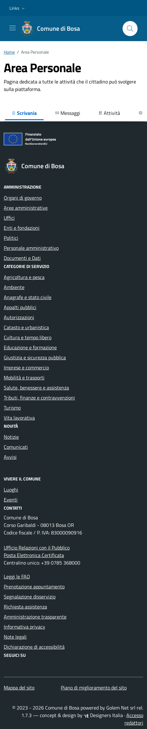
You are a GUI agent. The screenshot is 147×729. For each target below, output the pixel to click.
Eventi (11, 499)
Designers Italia (103, 715)
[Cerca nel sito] (130, 28)
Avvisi (10, 457)
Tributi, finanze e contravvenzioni (39, 397)
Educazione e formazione (30, 347)
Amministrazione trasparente (35, 616)
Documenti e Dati (22, 258)
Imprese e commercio (26, 367)
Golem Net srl (120, 707)
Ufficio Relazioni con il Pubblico (37, 547)
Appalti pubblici (20, 307)
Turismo (12, 407)
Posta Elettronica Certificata (34, 555)
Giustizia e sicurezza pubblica (35, 357)
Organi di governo (23, 197)
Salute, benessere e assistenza (36, 387)
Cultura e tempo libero (27, 337)
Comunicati (16, 447)
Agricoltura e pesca (24, 277)
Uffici (9, 218)
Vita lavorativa (19, 417)
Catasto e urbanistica (26, 327)
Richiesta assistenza (25, 606)
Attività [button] (109, 113)
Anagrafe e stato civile (27, 297)
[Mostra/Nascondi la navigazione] (12, 28)
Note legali (15, 637)
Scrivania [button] (24, 113)
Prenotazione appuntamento (34, 586)
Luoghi (11, 489)
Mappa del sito (19, 687)
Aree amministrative (26, 208)
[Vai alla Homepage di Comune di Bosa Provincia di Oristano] (53, 28)
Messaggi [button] (67, 113)
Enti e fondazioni (21, 228)
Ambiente (14, 287)
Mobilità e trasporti (24, 377)
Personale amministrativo (31, 248)
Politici (11, 238)
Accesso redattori (133, 718)
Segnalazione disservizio (29, 596)
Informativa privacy (24, 626)
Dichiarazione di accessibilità (34, 647)
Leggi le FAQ (17, 576)
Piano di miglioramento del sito (94, 687)
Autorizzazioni (19, 317)
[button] (17, 8)
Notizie (11, 437)
